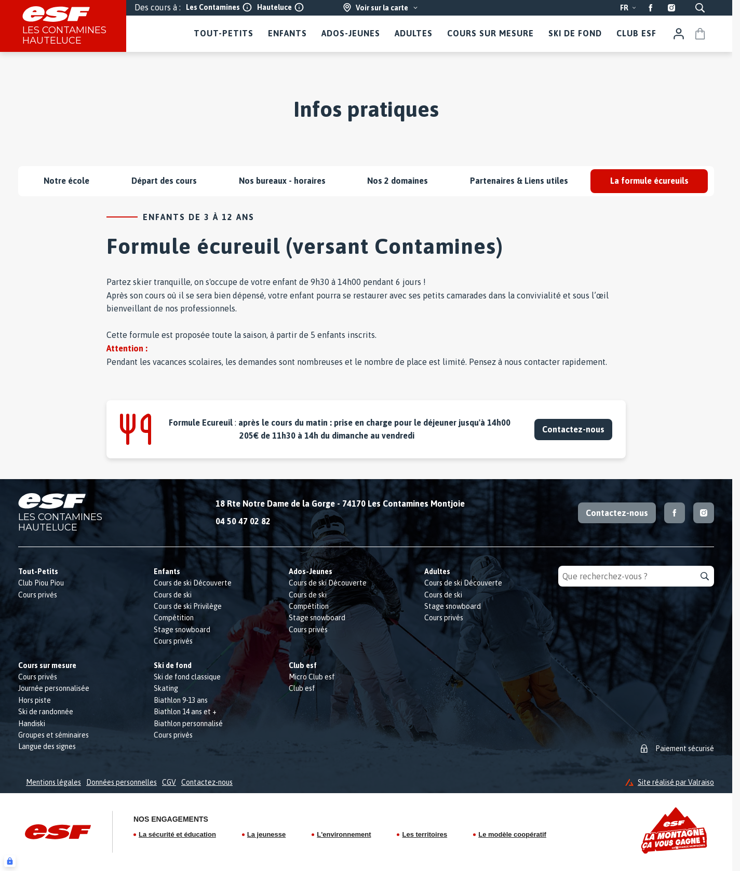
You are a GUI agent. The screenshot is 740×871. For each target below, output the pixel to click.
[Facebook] (650, 8)
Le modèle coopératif (512, 834)
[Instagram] (671, 8)
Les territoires (424, 834)
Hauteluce (280, 7)
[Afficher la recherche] (700, 8)
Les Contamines (219, 7)
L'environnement (344, 834)
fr (628, 8)
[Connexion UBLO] (10, 861)
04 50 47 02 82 (243, 521)
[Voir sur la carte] (380, 8)
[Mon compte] (678, 33)
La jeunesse (266, 834)
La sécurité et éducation (177, 834)
